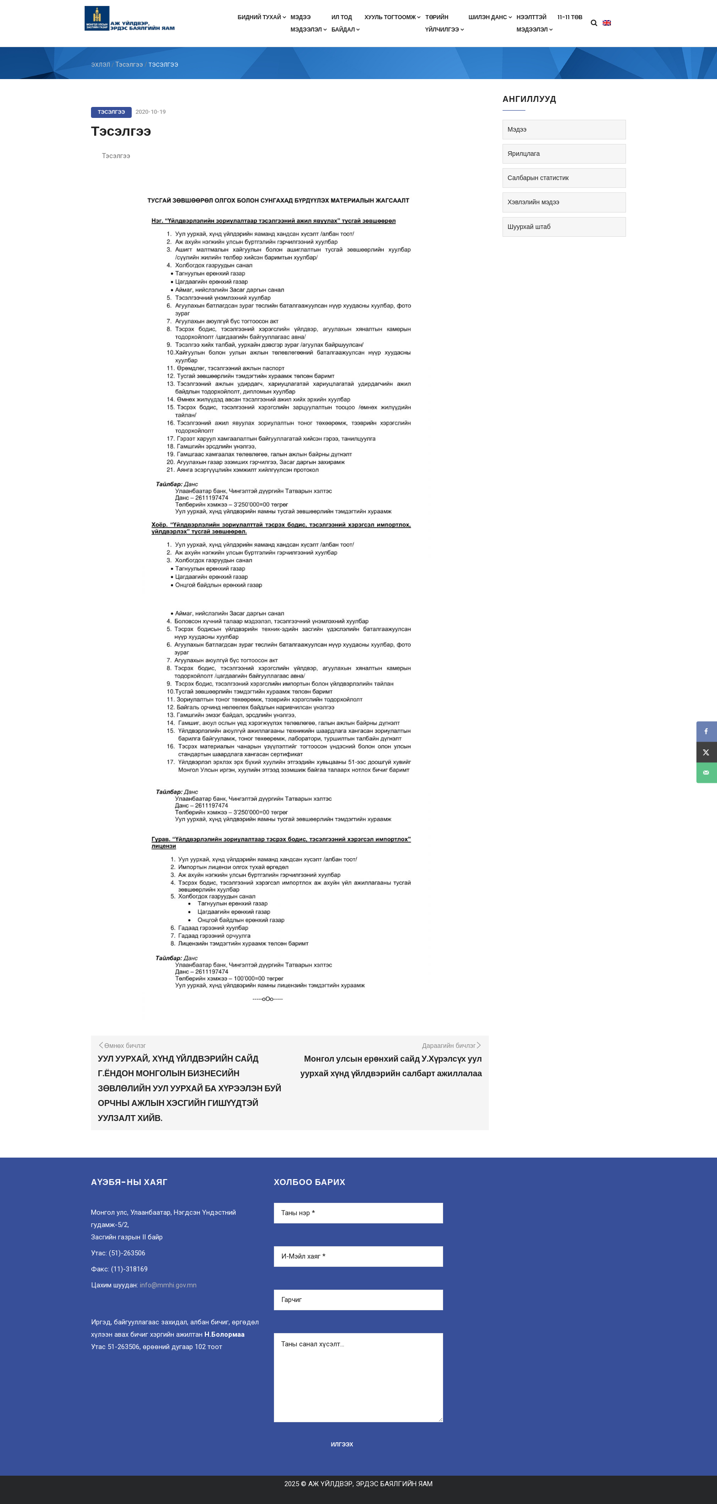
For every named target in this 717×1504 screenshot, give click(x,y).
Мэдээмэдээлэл (309, 23)
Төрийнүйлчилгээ (444, 23)
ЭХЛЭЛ (100, 65)
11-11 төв (570, 17)
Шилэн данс (490, 17)
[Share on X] (706, 752)
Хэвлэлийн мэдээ (533, 202)
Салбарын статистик (538, 177)
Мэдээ (517, 129)
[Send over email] (706, 772)
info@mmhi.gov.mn (168, 1285)
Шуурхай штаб (529, 226)
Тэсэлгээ (129, 64)
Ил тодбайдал (346, 23)
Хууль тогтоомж (392, 17)
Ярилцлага (524, 153)
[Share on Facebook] (706, 731)
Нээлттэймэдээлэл (535, 23)
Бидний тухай (262, 17)
